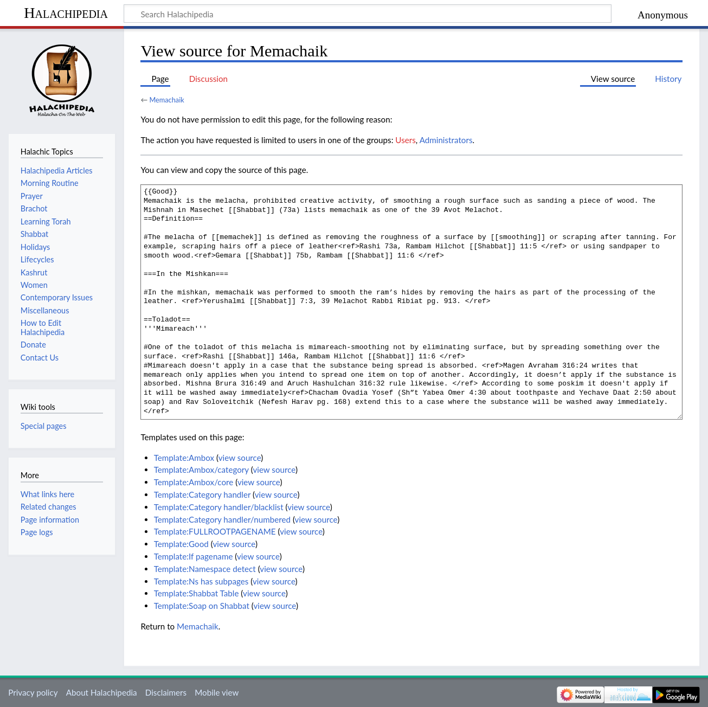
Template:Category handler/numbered (222, 519)
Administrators (446, 140)
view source (239, 457)
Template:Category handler (202, 494)
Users (405, 140)
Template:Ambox (184, 457)
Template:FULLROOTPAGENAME (215, 531)
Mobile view (217, 692)
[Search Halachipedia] (367, 13)
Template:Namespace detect (205, 569)
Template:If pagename (193, 556)
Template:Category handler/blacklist (219, 507)
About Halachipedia (101, 692)
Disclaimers (165, 692)
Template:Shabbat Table (196, 593)
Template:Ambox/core (194, 482)
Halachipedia (66, 12)
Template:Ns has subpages (201, 581)
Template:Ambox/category (201, 469)
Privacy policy (32, 692)
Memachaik (166, 99)
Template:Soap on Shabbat (201, 605)
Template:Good (181, 544)
